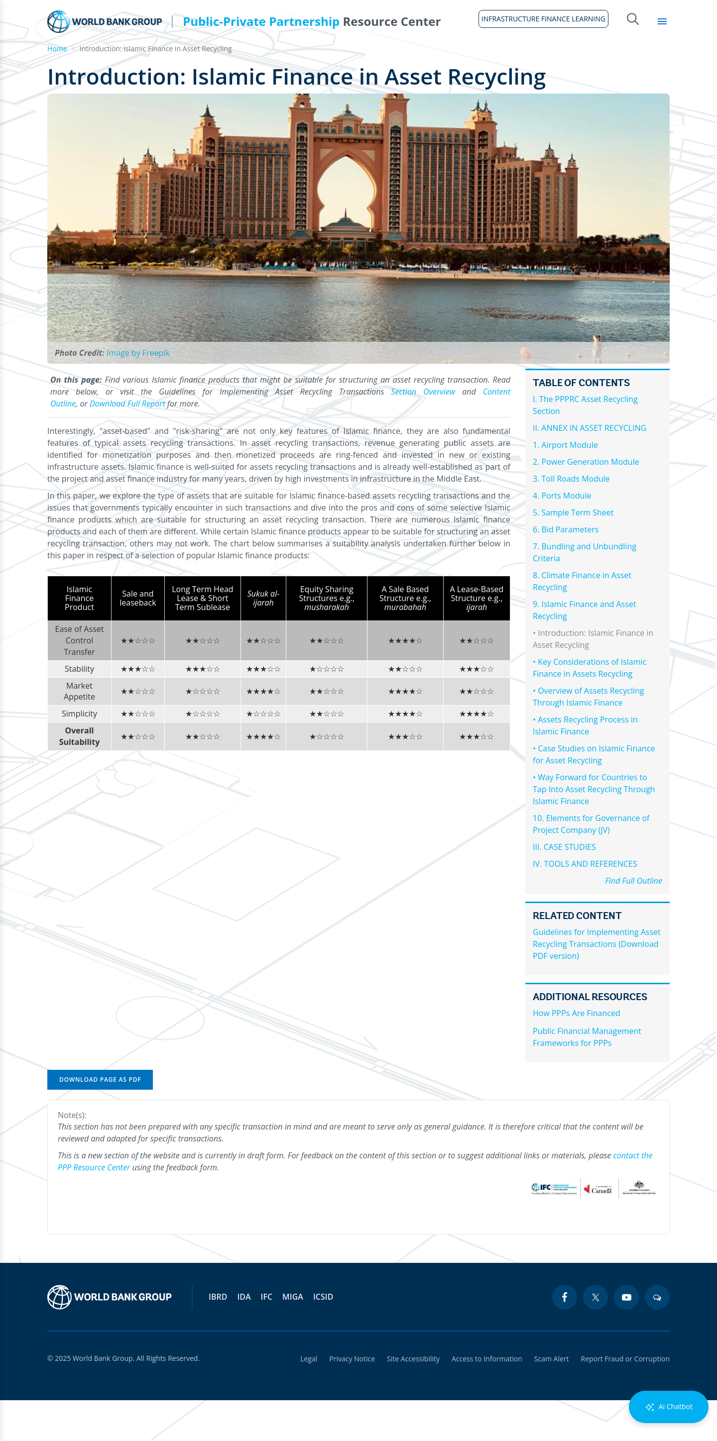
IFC (267, 1337)
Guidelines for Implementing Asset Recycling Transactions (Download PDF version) (597, 984)
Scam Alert (551, 1399)
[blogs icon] (657, 1338)
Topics (591, 59)
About (96, 59)
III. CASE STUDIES (564, 887)
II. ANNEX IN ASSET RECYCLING (589, 468)
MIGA (292, 1337)
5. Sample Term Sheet (573, 553)
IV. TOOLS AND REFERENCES (585, 904)
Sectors (540, 59)
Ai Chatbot (669, 1407)
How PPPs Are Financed (576, 1053)
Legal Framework (264, 59)
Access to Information (487, 1399)
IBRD (218, 1337)
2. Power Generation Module (586, 502)
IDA (243, 1337)
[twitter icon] (595, 1338)
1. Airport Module (565, 485)
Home (53, 65)
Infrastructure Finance (367, 59)
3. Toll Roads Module (571, 519)
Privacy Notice (352, 1399)
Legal (308, 1399)
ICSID (323, 1337)
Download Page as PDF (100, 1120)
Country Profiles (469, 59)
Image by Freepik (138, 393)
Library (643, 59)
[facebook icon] (564, 1338)
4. (537, 536)
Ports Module (567, 536)
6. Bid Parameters (565, 570)
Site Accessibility (413, 1399)
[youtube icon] (626, 1338)
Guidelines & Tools (168, 59)
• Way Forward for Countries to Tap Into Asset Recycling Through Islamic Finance (594, 830)
